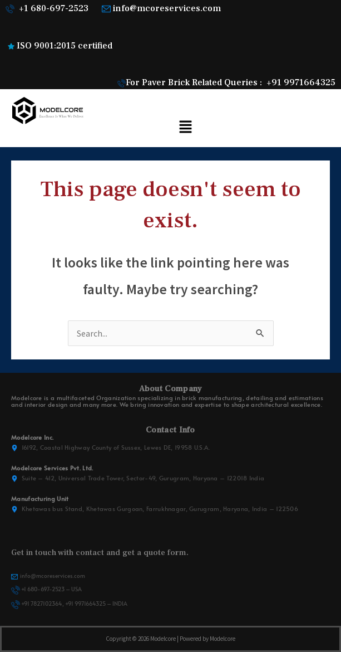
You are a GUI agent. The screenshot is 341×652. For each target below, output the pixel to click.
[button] (185, 127)
